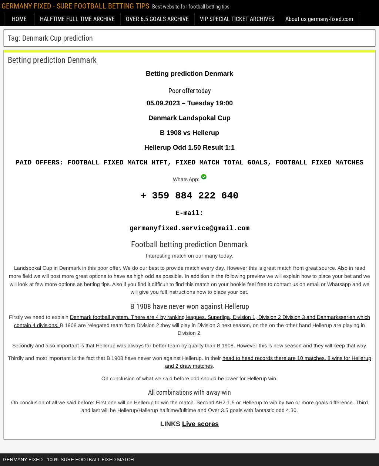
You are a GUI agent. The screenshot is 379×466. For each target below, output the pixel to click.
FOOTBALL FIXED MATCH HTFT (118, 162)
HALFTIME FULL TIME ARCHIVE (77, 19)
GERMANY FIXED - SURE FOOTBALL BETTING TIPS (75, 5)
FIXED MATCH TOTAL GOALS (221, 162)
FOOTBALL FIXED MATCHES (319, 162)
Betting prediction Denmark (52, 60)
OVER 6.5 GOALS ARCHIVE (157, 19)
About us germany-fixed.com (319, 19)
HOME (19, 19)
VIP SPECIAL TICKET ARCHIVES (237, 19)
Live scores (200, 424)
